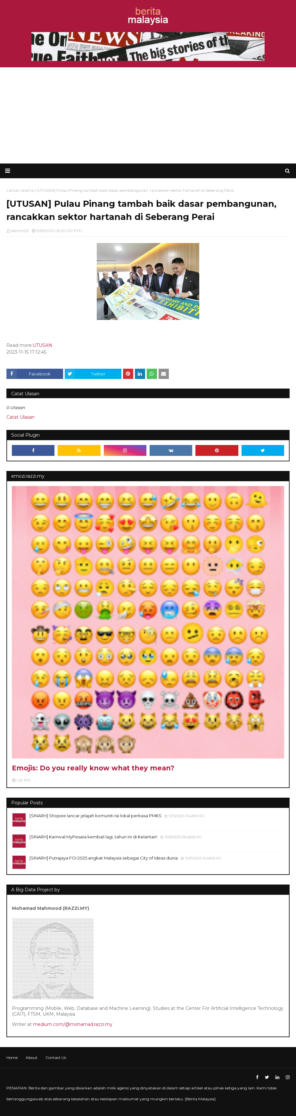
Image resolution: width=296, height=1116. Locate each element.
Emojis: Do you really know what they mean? (93, 768)
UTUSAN (42, 345)
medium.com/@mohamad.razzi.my (72, 1024)
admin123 (20, 230)
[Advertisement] (148, 115)
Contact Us (55, 1057)
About (31, 1057)
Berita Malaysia (200, 1098)
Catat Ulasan (20, 417)
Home (12, 1057)
